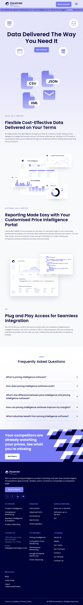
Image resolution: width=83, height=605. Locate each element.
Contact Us (58, 560)
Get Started (41, 49)
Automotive (34, 508)
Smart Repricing (36, 559)
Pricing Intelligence (37, 537)
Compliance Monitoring (10, 513)
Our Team (58, 545)
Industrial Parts (35, 512)
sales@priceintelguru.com (16, 548)
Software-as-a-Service (61, 513)
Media (56, 541)
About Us (57, 537)
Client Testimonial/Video (12, 585)
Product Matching (12, 524)
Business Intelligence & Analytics (13, 519)
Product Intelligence (13, 508)
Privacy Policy (26, 601)
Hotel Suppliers (35, 524)
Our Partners (59, 549)
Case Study (9, 580)
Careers (57, 553)
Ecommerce (34, 516)
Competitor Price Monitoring (36, 542)
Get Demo (12, 456)
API (55, 518)
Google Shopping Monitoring (36, 554)
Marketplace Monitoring (34, 548)
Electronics (34, 520)
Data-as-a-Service (62, 508)
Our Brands (58, 557)
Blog (7, 576)
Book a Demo (64, 4)
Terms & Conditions (12, 601)
